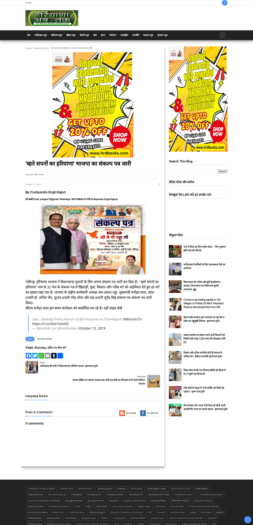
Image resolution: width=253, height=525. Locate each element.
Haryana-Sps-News (59, 492)
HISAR (77, 492)
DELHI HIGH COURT (181, 474)
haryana (113, 486)
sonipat (128, 510)
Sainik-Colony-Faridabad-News (92, 510)
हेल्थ (103, 35)
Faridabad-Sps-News (211, 480)
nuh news (206, 498)
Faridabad (76, 480)
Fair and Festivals (57, 480)
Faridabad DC (94, 480)
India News (102, 492)
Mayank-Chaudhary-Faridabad (126, 498)
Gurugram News (74, 486)
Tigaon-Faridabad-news (194, 510)
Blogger (131, 399)
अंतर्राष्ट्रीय (124, 35)
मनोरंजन (112, 35)
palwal (219, 498)
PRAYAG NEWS (138, 504)
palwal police (53, 504)
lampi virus (58, 498)
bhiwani (121, 474)
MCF (150, 498)
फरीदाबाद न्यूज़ (41, 35)
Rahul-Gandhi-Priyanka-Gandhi (186, 504)
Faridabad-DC (136, 480)
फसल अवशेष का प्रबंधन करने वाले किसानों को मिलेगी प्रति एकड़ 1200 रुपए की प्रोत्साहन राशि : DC (204, 339)
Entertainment (35, 480)
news (193, 498)
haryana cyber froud (134, 486)
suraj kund (154, 510)
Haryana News (41, 48)
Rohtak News (35, 510)
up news (32, 515)
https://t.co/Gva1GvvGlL (50, 323)
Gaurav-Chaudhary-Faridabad (44, 486)
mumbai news (177, 498)
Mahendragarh (97, 498)
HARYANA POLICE (180, 486)
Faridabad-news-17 (185, 480)
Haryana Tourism (203, 486)
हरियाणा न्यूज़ (56, 35)
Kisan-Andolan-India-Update (204, 492)
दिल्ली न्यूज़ (84, 35)
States (140, 510)
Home (28, 2)
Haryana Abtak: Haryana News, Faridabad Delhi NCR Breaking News (59, 521)
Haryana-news (36, 492)
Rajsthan (212, 504)
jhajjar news (144, 492)
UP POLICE (47, 515)
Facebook (152, 399)
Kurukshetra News (38, 498)
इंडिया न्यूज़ (71, 35)
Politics (104, 504)
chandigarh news (157, 474)
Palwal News (34, 504)
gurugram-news (95, 486)
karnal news (177, 492)
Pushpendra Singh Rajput (48, 192)
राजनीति (135, 35)
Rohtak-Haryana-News (59, 510)
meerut (161, 498)
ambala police (105, 474)
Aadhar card (66, 474)
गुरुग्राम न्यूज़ (162, 35)
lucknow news (76, 498)
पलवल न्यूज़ (148, 35)
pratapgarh (119, 504)
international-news (122, 492)
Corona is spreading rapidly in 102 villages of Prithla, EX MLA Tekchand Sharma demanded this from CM (203, 303)
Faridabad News (115, 480)
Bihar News (137, 474)
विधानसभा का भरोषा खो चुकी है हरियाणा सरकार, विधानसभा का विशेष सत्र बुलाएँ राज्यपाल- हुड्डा (201, 286)
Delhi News (202, 474)
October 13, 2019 (92, 328)
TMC (214, 510)
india (88, 492)
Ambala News (85, 474)
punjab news (157, 504)
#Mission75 (132, 319)
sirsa (116, 510)
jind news (160, 492)
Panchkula (70, 504)
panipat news (88, 504)
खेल (95, 35)
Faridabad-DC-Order (159, 480)
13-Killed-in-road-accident (41, 474)
